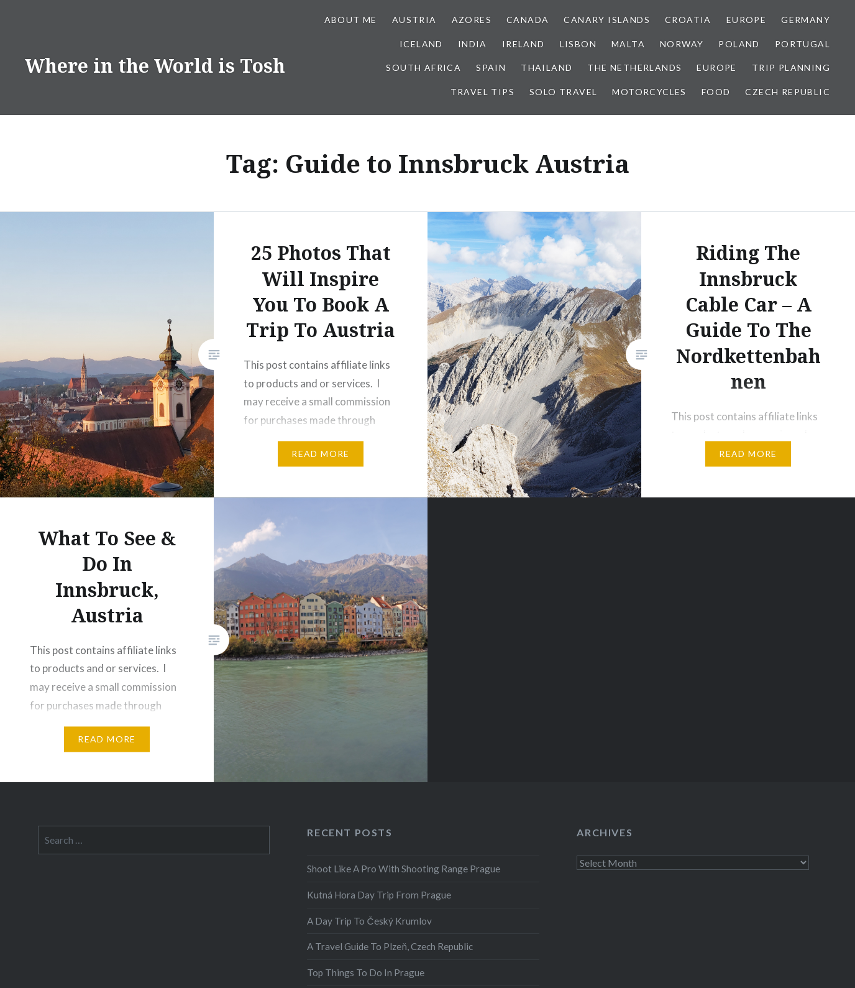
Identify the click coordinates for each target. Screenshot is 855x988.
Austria (414, 19)
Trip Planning (791, 67)
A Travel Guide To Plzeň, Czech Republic (390, 946)
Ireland (523, 44)
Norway (681, 44)
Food (716, 91)
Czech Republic (787, 91)
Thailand (546, 67)
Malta (628, 44)
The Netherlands (634, 67)
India (472, 44)
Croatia (688, 19)
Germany (805, 19)
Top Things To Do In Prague (365, 972)
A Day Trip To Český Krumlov (369, 920)
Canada (527, 19)
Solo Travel (563, 91)
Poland (738, 44)
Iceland (421, 44)
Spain (491, 67)
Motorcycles (649, 91)
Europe (746, 19)
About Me (350, 19)
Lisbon (578, 44)
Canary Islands (607, 19)
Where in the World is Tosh (155, 65)
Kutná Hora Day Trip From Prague (379, 894)
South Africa (423, 67)
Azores (472, 19)
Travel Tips (482, 91)
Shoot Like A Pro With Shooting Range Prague (403, 868)
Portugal (802, 44)
